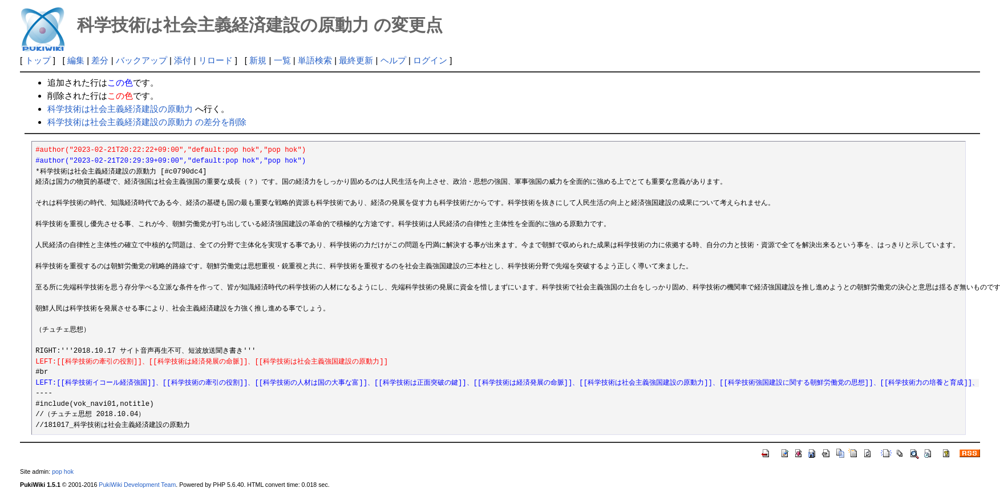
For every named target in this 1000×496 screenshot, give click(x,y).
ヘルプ (393, 60)
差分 (99, 60)
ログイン (430, 60)
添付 (182, 60)
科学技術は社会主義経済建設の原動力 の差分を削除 (146, 122)
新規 (257, 60)
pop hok (63, 471)
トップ (38, 60)
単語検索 (315, 60)
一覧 (282, 60)
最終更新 (356, 60)
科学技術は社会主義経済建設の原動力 (120, 109)
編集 (75, 60)
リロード (216, 60)
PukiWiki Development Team (137, 484)
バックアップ (141, 60)
